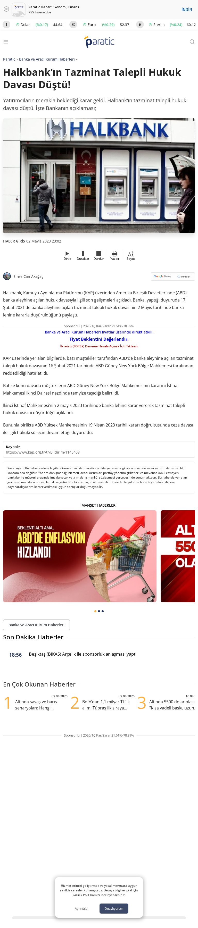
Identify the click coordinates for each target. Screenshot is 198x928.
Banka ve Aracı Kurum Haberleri (47, 59)
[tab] (95, 611)
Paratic (9, 59)
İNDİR (187, 9)
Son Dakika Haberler (33, 637)
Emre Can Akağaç (28, 276)
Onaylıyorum (114, 908)
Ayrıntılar (82, 908)
